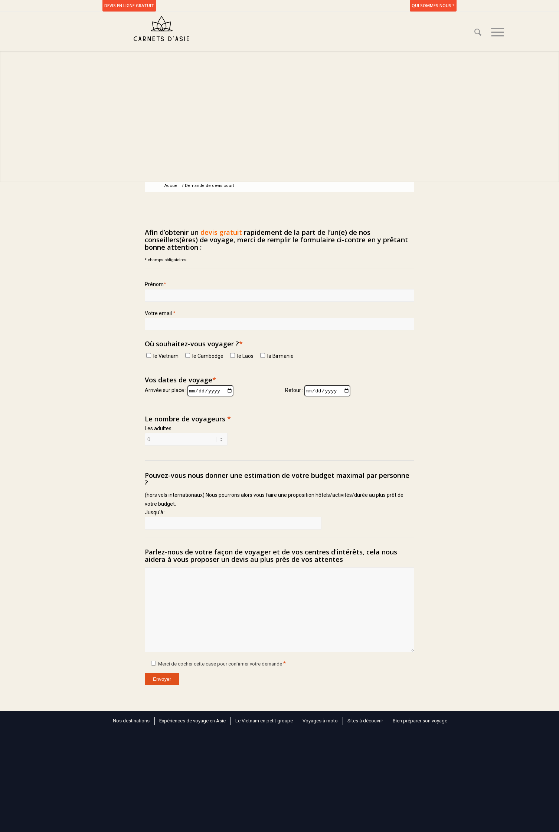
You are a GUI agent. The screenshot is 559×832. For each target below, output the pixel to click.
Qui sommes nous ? (433, 5)
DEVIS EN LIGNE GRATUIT (129, 5)
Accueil (172, 185)
